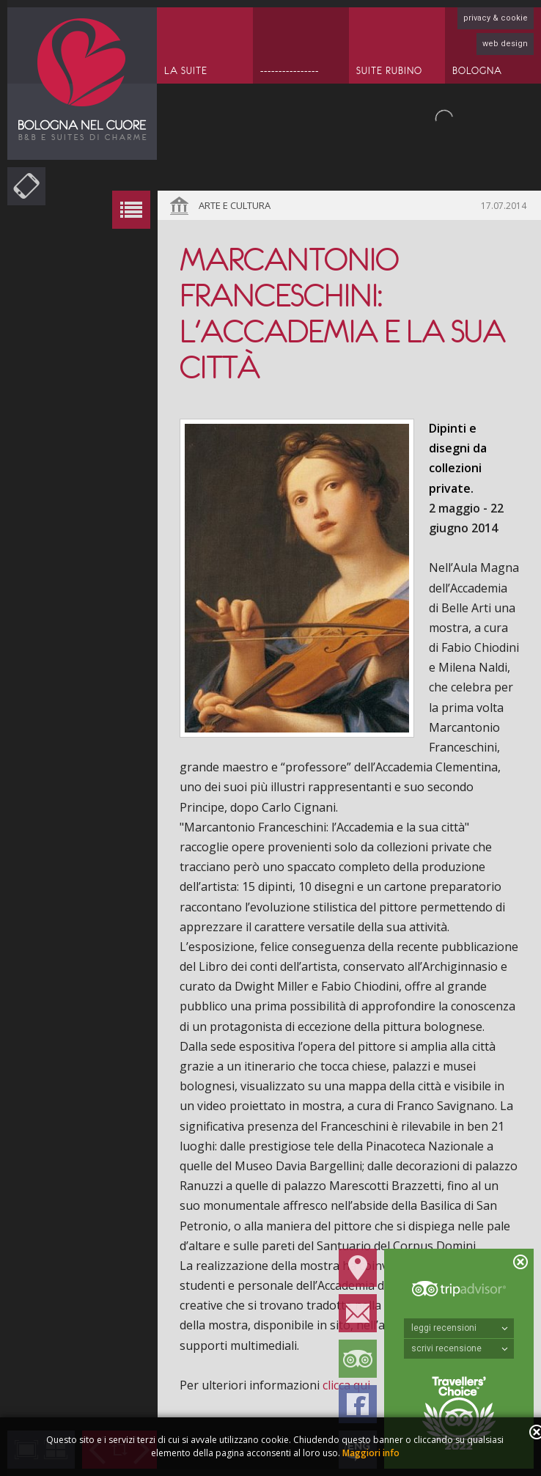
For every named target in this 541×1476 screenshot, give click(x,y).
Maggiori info (371, 1453)
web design (505, 43)
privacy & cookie (495, 18)
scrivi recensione (459, 1348)
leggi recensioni (459, 1328)
